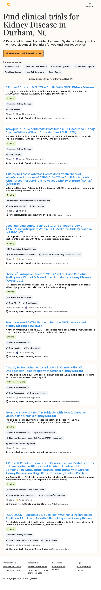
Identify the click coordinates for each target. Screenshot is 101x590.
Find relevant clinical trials (24, 53)
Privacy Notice (84, 566)
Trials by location (12, 570)
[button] (12, 66)
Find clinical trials (12, 566)
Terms (80, 570)
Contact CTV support (58, 567)
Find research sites (37, 566)
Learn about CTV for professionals (38, 571)
